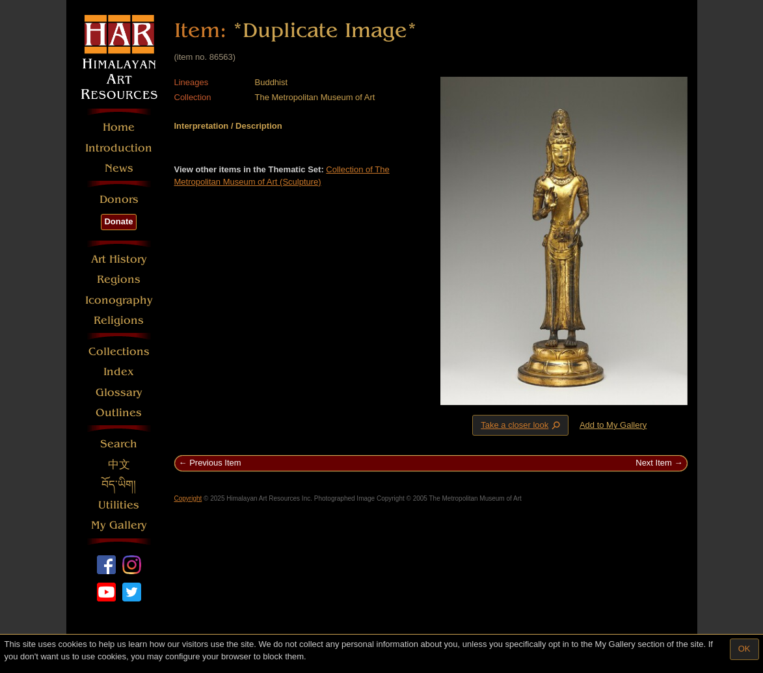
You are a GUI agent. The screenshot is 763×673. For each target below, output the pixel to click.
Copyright (188, 498)
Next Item (654, 463)
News (119, 168)
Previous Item (215, 463)
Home (119, 127)
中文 (119, 464)
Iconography (119, 300)
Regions (119, 279)
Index (118, 371)
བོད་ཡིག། (118, 485)
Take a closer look (522, 424)
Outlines (119, 412)
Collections (119, 351)
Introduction (118, 148)
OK (744, 648)
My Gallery (119, 525)
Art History (119, 259)
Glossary (119, 392)
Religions (119, 320)
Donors (119, 199)
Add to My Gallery (613, 425)
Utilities (118, 505)
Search (118, 444)
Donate (118, 221)
